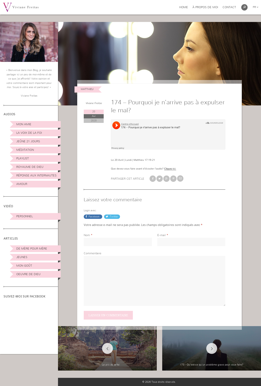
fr (255, 7)
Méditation (25, 149)
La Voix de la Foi (29, 132)
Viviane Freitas (94, 103)
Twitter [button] (113, 216)
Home (183, 7)
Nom (87, 235)
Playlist (22, 158)
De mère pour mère (31, 248)
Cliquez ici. (170, 169)
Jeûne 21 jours (28, 141)
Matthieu (87, 89)
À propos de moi (205, 7)
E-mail (161, 235)
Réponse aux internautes (36, 175)
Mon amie (23, 124)
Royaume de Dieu (30, 167)
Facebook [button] (94, 216)
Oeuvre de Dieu (28, 274)
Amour (21, 184)
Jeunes (21, 257)
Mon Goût (24, 265)
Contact (229, 7)
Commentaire (92, 253)
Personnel (24, 216)
